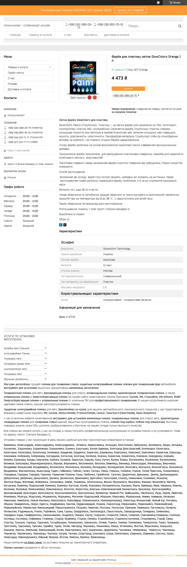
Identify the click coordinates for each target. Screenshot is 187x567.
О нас (67, 35)
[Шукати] (180, 26)
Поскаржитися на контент (87, 563)
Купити (128, 88)
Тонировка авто (12, 358)
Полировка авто (13, 374)
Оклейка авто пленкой (16, 348)
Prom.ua (111, 560)
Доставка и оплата (116, 35)
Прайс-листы (16, 72)
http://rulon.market (19, 150)
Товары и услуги (40, 35)
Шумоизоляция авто (15, 368)
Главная (15, 35)
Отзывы (12, 83)
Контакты (90, 35)
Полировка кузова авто (17, 363)
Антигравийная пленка (17, 353)
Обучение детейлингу (16, 379)
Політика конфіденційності (117, 563)
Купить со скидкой (130, 10)
